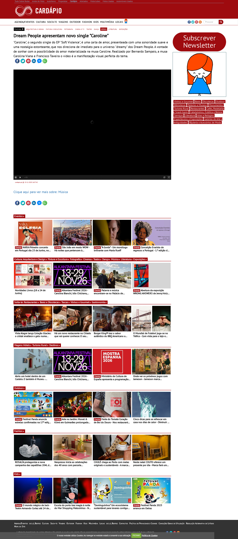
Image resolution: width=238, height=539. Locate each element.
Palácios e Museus (197, 105)
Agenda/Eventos (24, 21)
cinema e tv (79, 29)
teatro (89, 29)
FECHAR (136, 535)
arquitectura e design (35, 29)
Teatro (97, 259)
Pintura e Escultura (58, 259)
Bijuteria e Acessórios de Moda (205, 122)
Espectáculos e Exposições (188, 118)
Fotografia (76, 259)
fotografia (68, 29)
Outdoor (75, 21)
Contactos (123, 523)
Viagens (63, 21)
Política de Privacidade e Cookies (143, 523)
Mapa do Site (19, 526)
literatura (113, 29)
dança (96, 29)
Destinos (54, 345)
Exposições (140, 259)
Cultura (41, 21)
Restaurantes (31, 302)
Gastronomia (99, 302)
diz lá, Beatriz (35, 523)
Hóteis (27, 345)
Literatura (127, 259)
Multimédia (107, 21)
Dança (106, 259)
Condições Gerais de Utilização (171, 523)
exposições (123, 29)
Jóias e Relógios (205, 115)
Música (115, 259)
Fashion (87, 21)
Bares (198, 101)
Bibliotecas (180, 105)
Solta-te (52, 21)
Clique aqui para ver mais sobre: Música (40, 192)
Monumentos (216, 105)
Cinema (88, 259)
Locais (119, 21)
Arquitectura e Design (35, 259)
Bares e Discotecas (50, 302)
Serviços (178, 115)
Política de (149, 535)
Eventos (19, 216)
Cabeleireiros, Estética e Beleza (206, 112)
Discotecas (208, 101)
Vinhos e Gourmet (81, 302)
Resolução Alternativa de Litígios (200, 523)
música (103, 29)
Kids (96, 21)
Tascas (65, 302)
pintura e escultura (54, 29)
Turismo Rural (40, 345)
